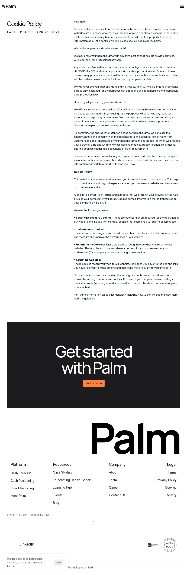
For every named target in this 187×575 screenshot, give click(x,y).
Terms (172, 472)
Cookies (170, 487)
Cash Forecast (21, 473)
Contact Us (117, 495)
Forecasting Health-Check (72, 480)
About (113, 472)
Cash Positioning (22, 481)
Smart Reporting (22, 488)
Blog (56, 502)
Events (58, 495)
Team (113, 480)
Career (114, 487)
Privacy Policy (166, 480)
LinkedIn (26, 546)
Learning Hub (62, 487)
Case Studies (62, 472)
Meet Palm (18, 496)
